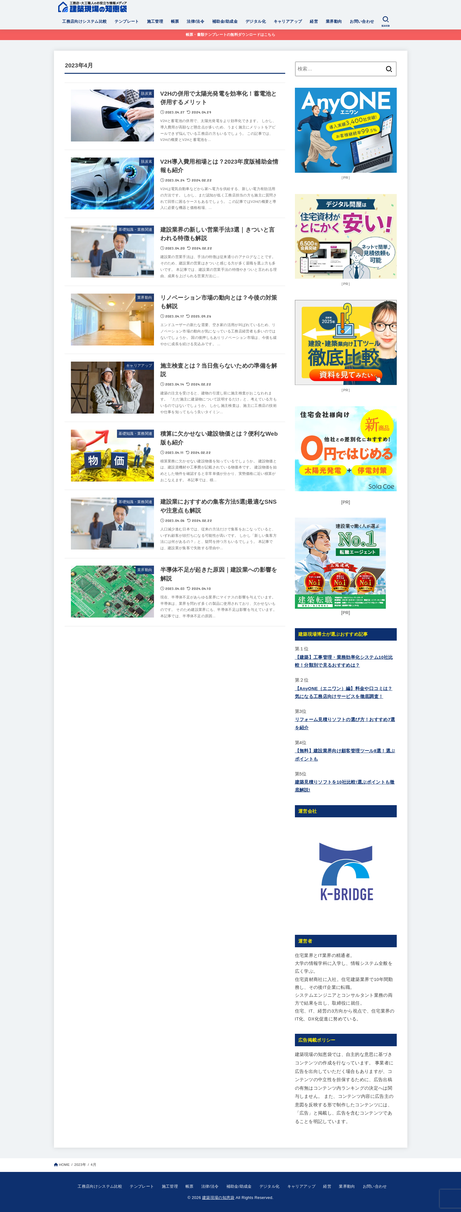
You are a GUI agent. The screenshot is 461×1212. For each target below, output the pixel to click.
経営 (314, 21)
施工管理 (155, 21)
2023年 (80, 1164)
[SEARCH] (385, 21)
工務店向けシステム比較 (84, 21)
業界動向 (334, 21)
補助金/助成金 (225, 21)
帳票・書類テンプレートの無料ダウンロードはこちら (230, 34)
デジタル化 (256, 21)
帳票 (175, 21)
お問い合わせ (362, 21)
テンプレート (127, 21)
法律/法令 (195, 21)
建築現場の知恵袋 (218, 1197)
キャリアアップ (288, 21)
